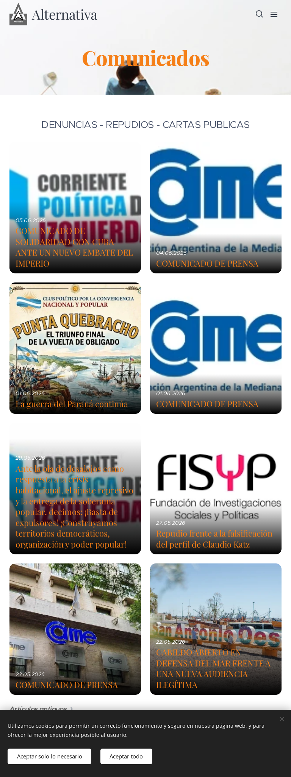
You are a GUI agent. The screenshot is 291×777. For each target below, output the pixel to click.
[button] (258, 14)
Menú (274, 14)
